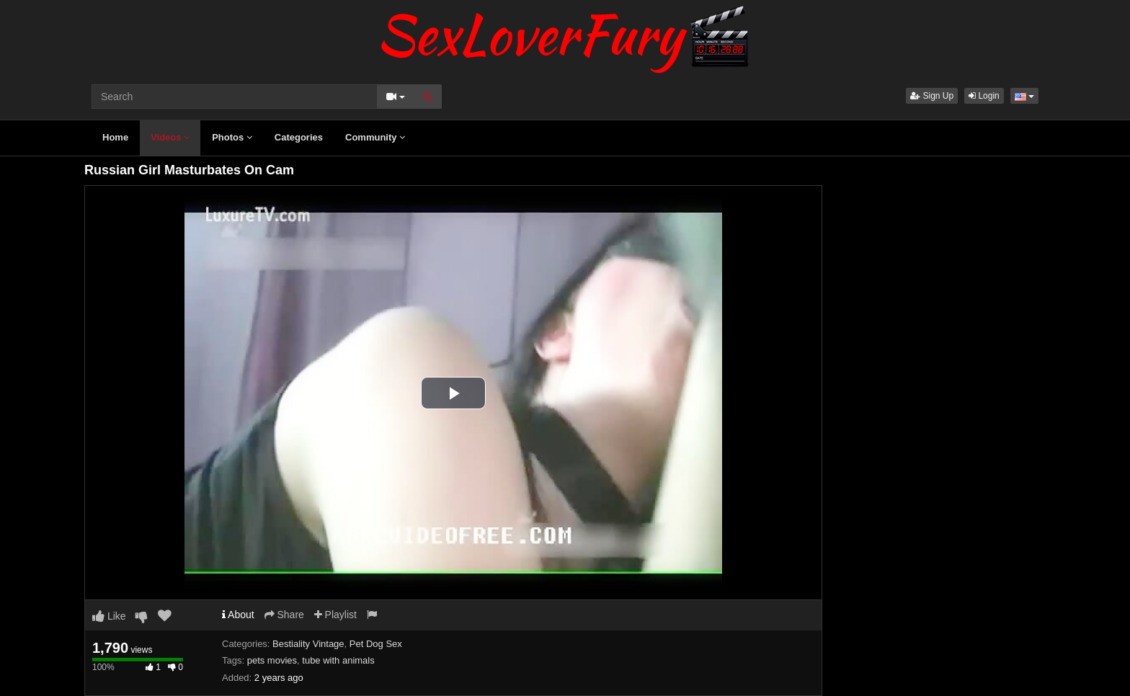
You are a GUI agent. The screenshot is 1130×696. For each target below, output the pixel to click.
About (238, 614)
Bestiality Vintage (308, 643)
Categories (299, 137)
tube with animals (338, 660)
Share (284, 614)
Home (115, 137)
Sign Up (931, 96)
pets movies (272, 660)
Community (375, 137)
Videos (170, 137)
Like (109, 616)
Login (984, 96)
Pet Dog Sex (376, 643)
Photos (232, 137)
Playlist (335, 614)
